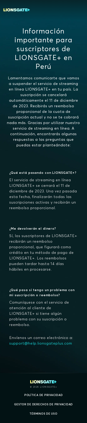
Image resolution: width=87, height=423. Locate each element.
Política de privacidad (43, 395)
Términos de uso (43, 413)
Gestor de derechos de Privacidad (43, 404)
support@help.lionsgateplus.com (40, 343)
